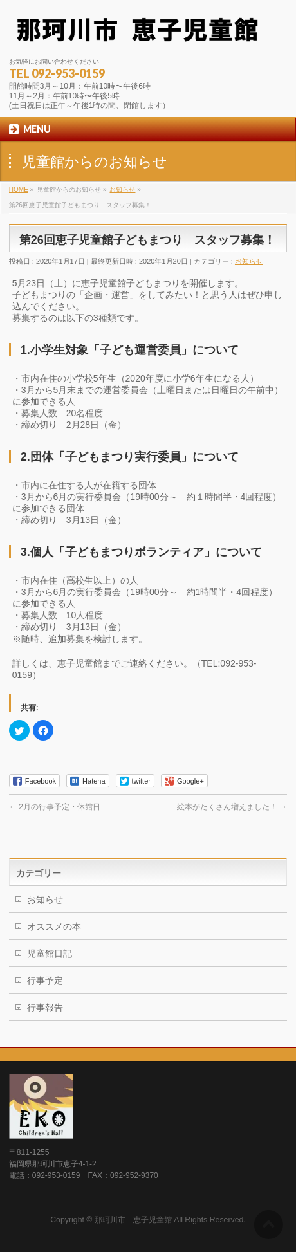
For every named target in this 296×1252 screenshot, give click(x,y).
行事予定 (45, 980)
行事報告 (45, 1007)
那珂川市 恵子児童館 (133, 1219)
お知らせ (249, 261)
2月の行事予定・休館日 (54, 806)
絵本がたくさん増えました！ (232, 806)
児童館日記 (49, 953)
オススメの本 (54, 926)
